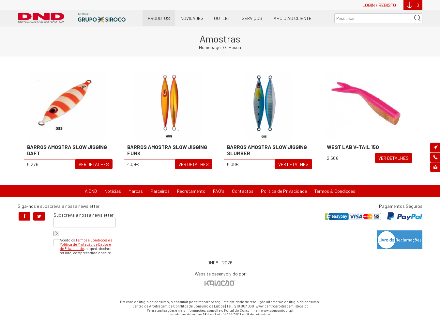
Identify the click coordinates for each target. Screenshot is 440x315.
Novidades (192, 18)
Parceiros (160, 191)
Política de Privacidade (284, 191)
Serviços (252, 18)
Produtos (159, 18)
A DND (91, 191)
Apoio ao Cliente (292, 18)
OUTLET (222, 18)
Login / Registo (379, 5)
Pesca (235, 47)
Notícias (112, 191)
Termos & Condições (334, 191)
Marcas (136, 191)
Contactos (242, 191)
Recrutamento (191, 191)
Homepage (209, 47)
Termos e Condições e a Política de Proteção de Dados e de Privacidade (86, 244)
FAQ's (218, 191)
